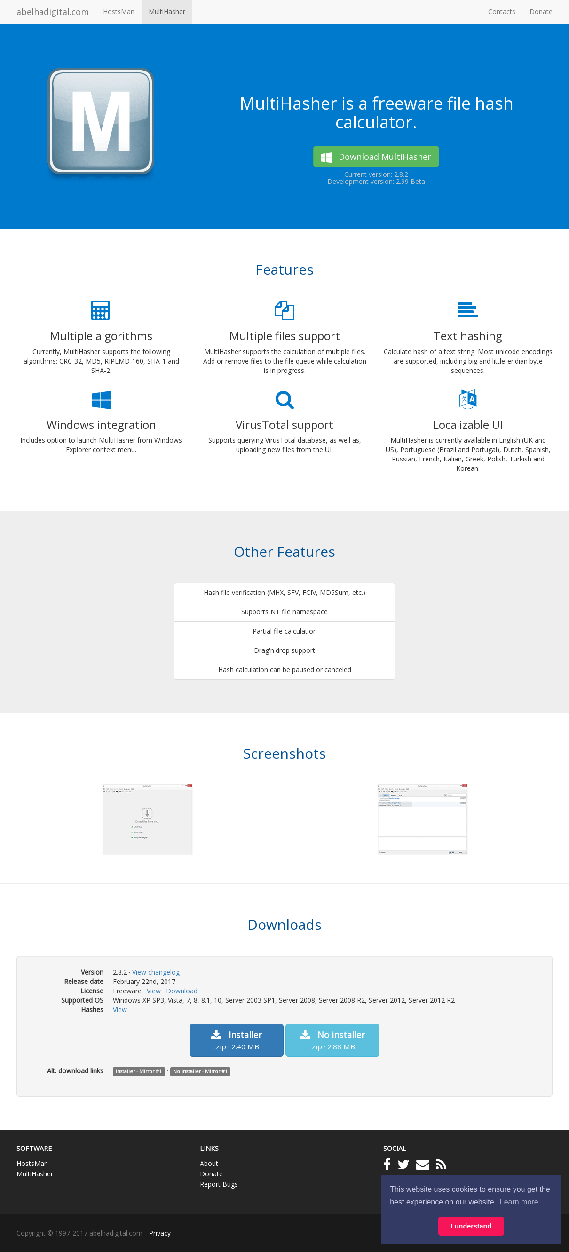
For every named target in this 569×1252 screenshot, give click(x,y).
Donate (541, 11)
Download (182, 990)
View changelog (156, 971)
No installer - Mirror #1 (200, 1071)
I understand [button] (471, 1226)
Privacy (160, 1232)
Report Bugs (219, 1184)
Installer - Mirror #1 (139, 1071)
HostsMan (118, 11)
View (154, 990)
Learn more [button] (519, 1202)
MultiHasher (167, 11)
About (209, 1163)
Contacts (501, 11)
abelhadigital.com (52, 11)
